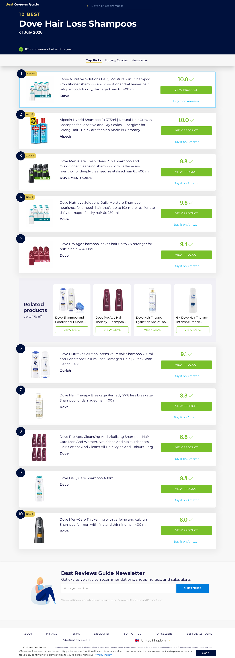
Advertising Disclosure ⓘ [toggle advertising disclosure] (76, 640)
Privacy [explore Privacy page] (51, 633)
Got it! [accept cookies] (206, 653)
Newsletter (139, 60)
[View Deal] (71, 310)
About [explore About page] (27, 633)
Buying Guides (116, 60)
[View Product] (117, 90)
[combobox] (117, 6)
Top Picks (94, 60)
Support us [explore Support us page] (132, 633)
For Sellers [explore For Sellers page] (163, 633)
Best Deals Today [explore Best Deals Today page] (199, 633)
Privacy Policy (103, 654)
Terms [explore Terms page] (75, 633)
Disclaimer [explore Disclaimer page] (102, 633)
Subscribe (192, 588)
